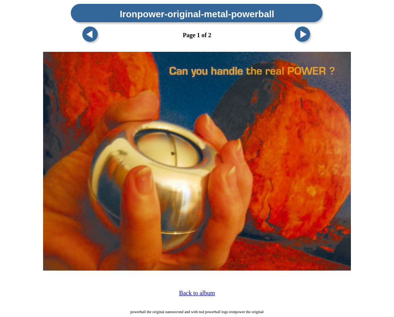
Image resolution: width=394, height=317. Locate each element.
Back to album (197, 293)
